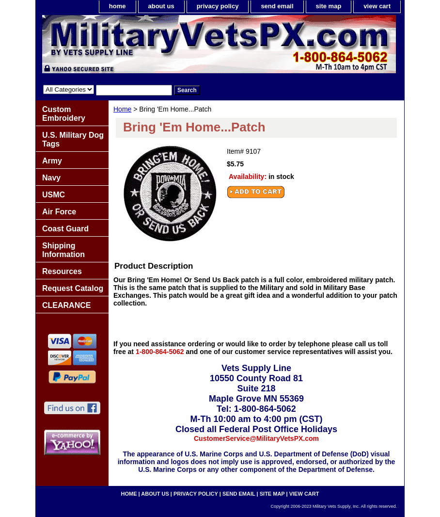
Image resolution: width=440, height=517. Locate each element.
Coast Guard (65, 229)
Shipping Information (63, 250)
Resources (62, 271)
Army (52, 161)
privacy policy (218, 6)
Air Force (59, 212)
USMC (53, 195)
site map (329, 6)
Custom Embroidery (63, 113)
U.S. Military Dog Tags (73, 139)
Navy (51, 178)
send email (277, 6)
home (117, 6)
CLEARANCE (66, 305)
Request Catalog (72, 288)
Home (122, 109)
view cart (377, 6)
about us (161, 6)
